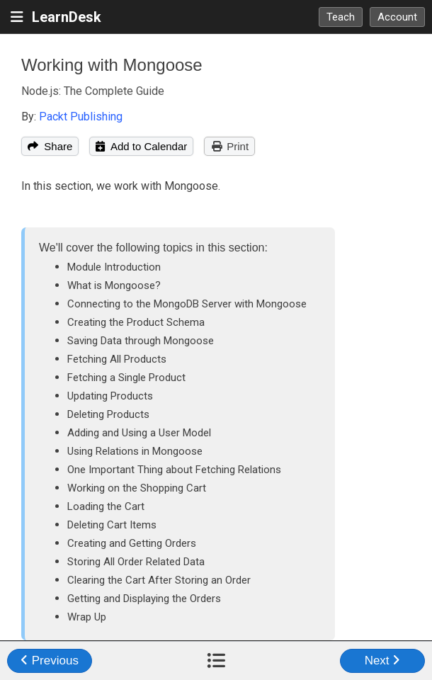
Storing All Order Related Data (136, 561)
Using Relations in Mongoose (135, 451)
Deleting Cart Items (112, 524)
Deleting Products (108, 414)
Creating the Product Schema (136, 322)
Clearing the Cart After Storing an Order (159, 580)
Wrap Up (86, 617)
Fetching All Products (116, 359)
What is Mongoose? (114, 285)
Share (50, 146)
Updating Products (110, 396)
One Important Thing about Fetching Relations (174, 469)
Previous (50, 660)
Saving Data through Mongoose (140, 340)
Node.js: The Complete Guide (92, 91)
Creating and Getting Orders (131, 543)
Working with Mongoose (112, 64)
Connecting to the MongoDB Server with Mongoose (187, 304)
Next (383, 660)
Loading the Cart (105, 506)
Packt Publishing (81, 116)
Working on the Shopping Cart (136, 488)
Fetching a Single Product (126, 377)
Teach (340, 17)
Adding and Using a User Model (139, 432)
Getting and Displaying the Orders (144, 598)
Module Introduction (114, 267)
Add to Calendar (141, 146)
